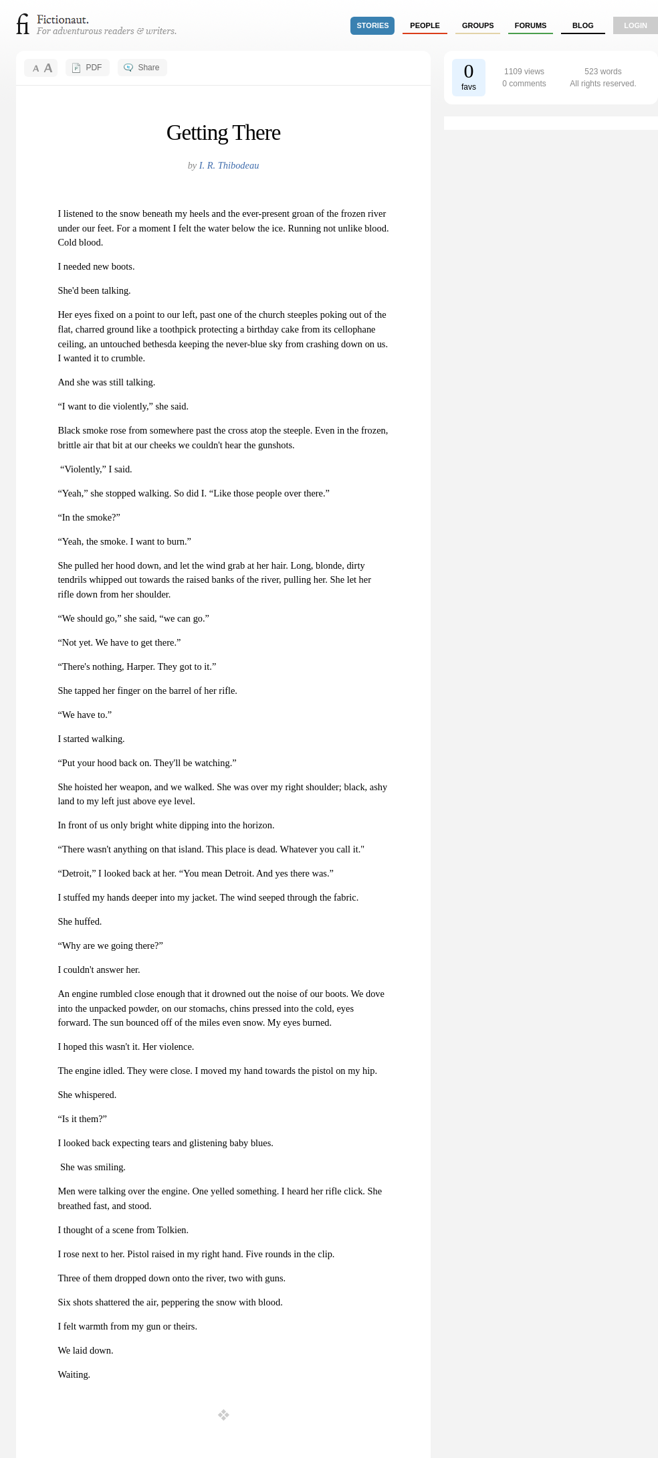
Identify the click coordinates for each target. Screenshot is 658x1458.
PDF (94, 67)
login (635, 25)
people (425, 25)
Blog (583, 25)
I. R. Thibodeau (229, 165)
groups (478, 25)
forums (531, 25)
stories (373, 25)
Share (148, 67)
